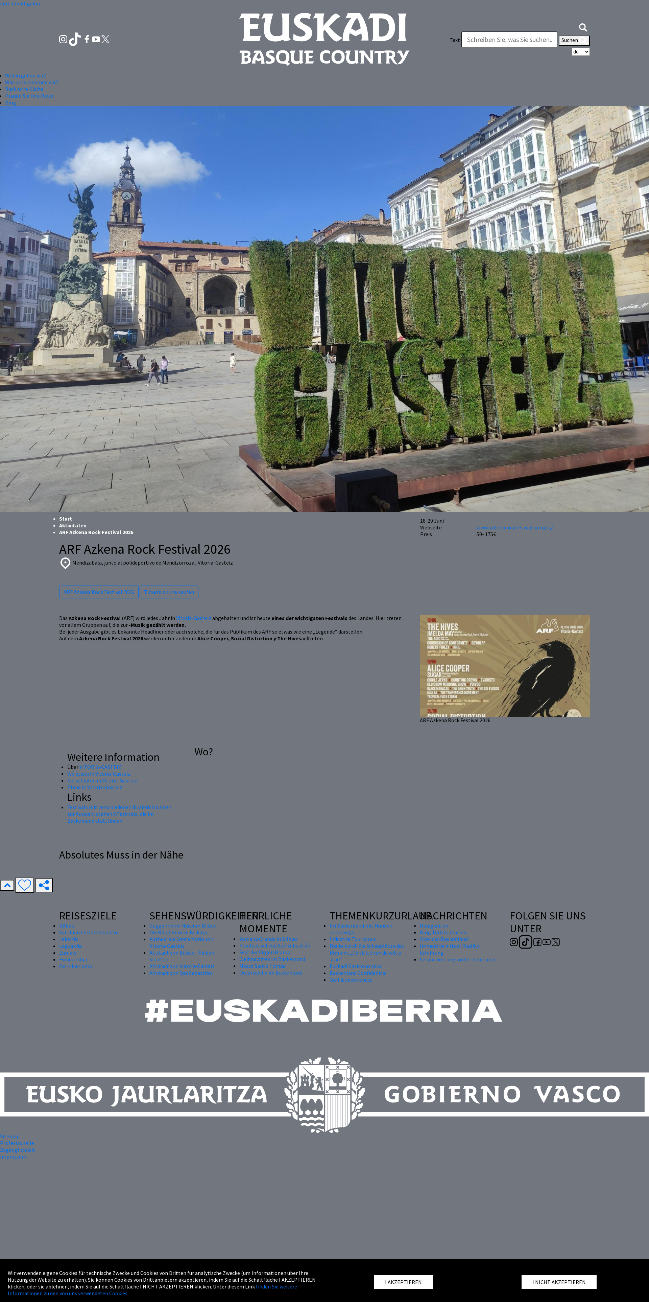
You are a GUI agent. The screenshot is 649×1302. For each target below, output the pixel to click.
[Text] (509, 39)
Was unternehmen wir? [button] (31, 82)
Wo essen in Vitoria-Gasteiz (98, 773)
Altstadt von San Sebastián (180, 972)
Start (65, 518)
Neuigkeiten (434, 925)
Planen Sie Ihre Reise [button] (29, 95)
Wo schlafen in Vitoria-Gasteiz (102, 780)
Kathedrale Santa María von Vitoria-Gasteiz (181, 942)
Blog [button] (10, 102)
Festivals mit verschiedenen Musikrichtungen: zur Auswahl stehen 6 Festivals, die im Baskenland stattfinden (119, 814)
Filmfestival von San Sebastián (274, 945)
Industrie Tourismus (353, 939)
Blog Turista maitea (443, 932)
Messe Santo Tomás (262, 965)
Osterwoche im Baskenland (271, 972)
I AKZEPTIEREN (403, 1282)
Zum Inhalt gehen (21, 3)
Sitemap (10, 1136)
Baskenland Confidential (358, 972)
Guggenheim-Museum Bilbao (183, 925)
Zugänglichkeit (17, 1149)
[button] (583, 26)
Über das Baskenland (444, 939)
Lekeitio (68, 939)
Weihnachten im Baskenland (272, 959)
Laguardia (70, 945)
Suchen (574, 41)
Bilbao (66, 925)
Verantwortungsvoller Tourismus (458, 959)
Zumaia (67, 952)
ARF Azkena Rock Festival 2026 (99, 592)
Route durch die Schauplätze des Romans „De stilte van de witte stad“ (367, 952)
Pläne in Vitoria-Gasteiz (94, 787)
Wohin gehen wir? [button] (25, 75)
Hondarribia (73, 959)
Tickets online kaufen (169, 592)
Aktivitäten (73, 525)
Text (455, 40)
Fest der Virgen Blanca (265, 952)
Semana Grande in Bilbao (268, 938)
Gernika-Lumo (75, 966)
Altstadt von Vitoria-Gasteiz (182, 966)
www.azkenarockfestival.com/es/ (515, 527)
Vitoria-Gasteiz (193, 618)
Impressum (13, 1156)
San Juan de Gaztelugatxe (89, 932)
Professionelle (17, 1143)
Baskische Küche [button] (24, 89)
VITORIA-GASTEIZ (100, 766)
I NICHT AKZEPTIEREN (559, 1282)
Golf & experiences (351, 979)
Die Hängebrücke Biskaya (178, 932)
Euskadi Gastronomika (356, 966)
